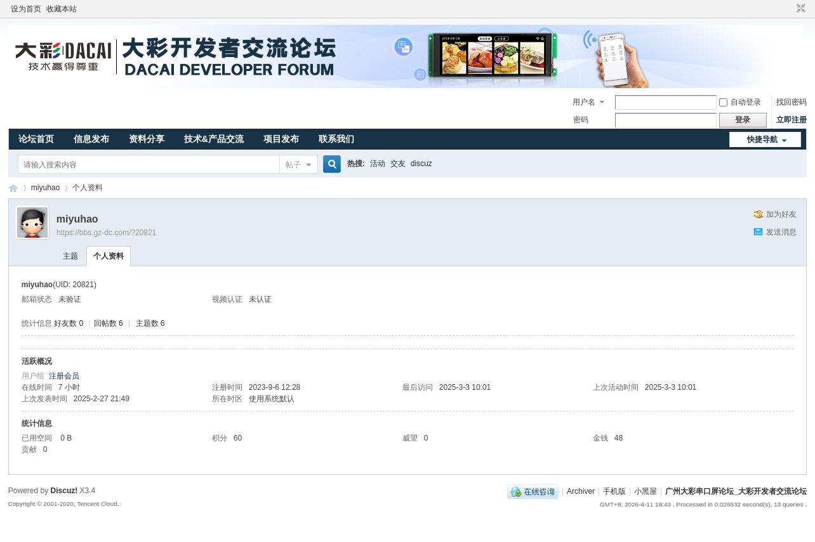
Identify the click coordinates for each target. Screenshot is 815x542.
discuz (421, 163)
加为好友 (781, 214)
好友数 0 (68, 323)
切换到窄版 (799, 9)
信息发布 (91, 139)
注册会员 (64, 375)
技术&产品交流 (214, 139)
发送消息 (781, 232)
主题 (70, 256)
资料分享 (146, 139)
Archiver (581, 491)
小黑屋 (645, 491)
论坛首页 (36, 139)
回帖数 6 (108, 323)
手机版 (614, 491)
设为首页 (26, 8)
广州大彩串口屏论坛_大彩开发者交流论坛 (13, 188)
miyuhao (45, 187)
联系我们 (336, 139)
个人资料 (108, 256)
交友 (398, 163)
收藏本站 (61, 8)
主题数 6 (150, 323)
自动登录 (740, 102)
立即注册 (791, 119)
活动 (377, 163)
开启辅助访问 (789, 9)
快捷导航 (762, 139)
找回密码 (791, 102)
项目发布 (281, 139)
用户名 (584, 102)
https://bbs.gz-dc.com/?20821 (106, 232)
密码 (580, 119)
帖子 (293, 164)
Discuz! (64, 490)
